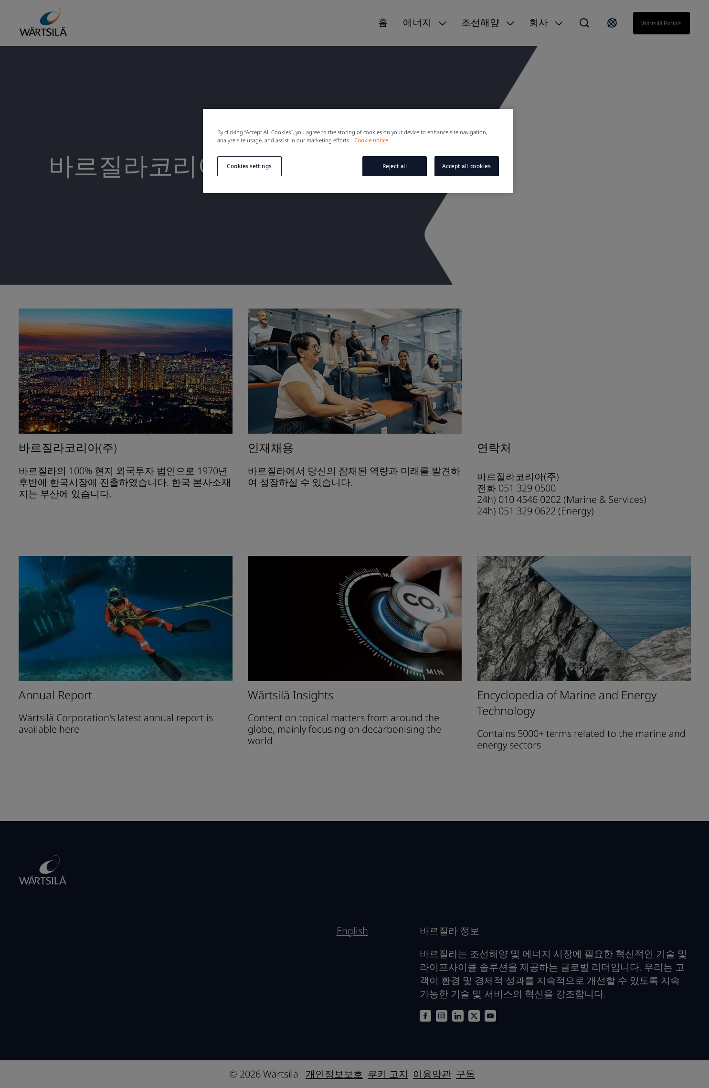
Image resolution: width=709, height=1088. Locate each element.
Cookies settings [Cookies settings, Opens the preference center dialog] (249, 166)
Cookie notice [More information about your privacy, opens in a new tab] (371, 140)
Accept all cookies (466, 166)
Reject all (394, 166)
